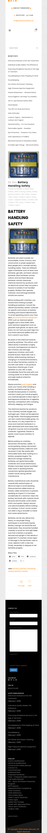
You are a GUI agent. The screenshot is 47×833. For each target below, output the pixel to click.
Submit (13, 670)
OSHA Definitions (14, 793)
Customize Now (14, 770)
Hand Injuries (13, 105)
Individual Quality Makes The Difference (23, 65)
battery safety (21, 571)
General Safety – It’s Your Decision (21, 124)
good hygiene (26, 384)
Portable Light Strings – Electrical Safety (23, 145)
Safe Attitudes (13, 113)
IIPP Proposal (13, 786)
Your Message (16, 628)
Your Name (14, 612)
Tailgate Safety (20, 200)
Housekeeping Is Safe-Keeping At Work (23, 76)
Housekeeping (13, 80)
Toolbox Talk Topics (16, 202)
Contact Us (12, 768)
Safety (28, 192)
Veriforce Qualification (17, 763)
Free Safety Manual (16, 779)
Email (12, 620)
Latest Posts (12, 816)
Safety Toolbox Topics (22, 197)
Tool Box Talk (32, 200)
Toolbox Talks (29, 202)
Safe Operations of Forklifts (18, 137)
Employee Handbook (16, 775)
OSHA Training (19, 192)
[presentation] (25, 660)
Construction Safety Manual (19, 765)
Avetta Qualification (16, 761)
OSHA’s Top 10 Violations (18, 797)
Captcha (14, 654)
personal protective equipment (24, 317)
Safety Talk (19, 194)
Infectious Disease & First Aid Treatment (23, 61)
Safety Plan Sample (16, 802)
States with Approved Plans (19, 804)
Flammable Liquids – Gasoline (19, 128)
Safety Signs (13, 800)
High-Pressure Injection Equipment (21, 88)
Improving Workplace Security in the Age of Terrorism (22, 716)
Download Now (14, 772)
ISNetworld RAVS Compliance (19, 788)
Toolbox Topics (14, 205)
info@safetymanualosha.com (24, 21)
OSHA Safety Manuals (27, 829)
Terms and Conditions (17, 807)
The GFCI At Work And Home (19, 109)
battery (15, 568)
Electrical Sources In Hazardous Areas (22, 141)
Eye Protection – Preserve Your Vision (22, 132)
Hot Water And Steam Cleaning (20, 84)
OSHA (26, 189)
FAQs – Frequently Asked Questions (22, 777)
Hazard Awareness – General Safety (22, 92)
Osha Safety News (15, 795)
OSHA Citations (14, 791)
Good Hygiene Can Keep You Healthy (22, 96)
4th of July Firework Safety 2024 (20, 101)
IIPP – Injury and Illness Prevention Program (21, 782)
